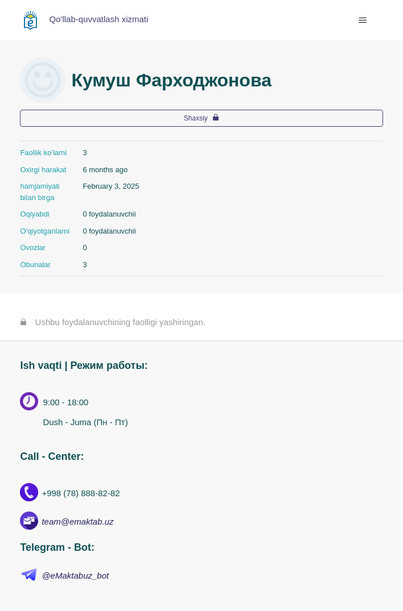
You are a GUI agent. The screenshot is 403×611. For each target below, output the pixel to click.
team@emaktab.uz (77, 521)
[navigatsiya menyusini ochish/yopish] (363, 20)
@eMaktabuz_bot (75, 575)
